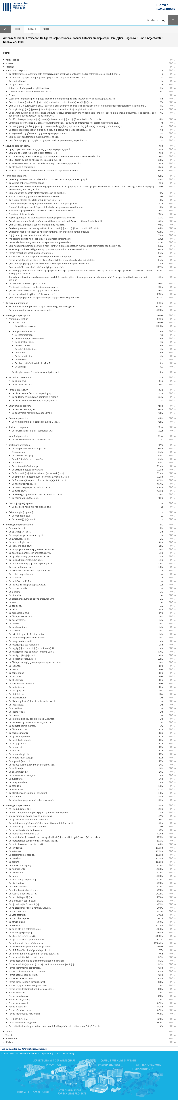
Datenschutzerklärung (64, 1053)
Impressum (46, 1053)
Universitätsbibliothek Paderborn (24, 1053)
